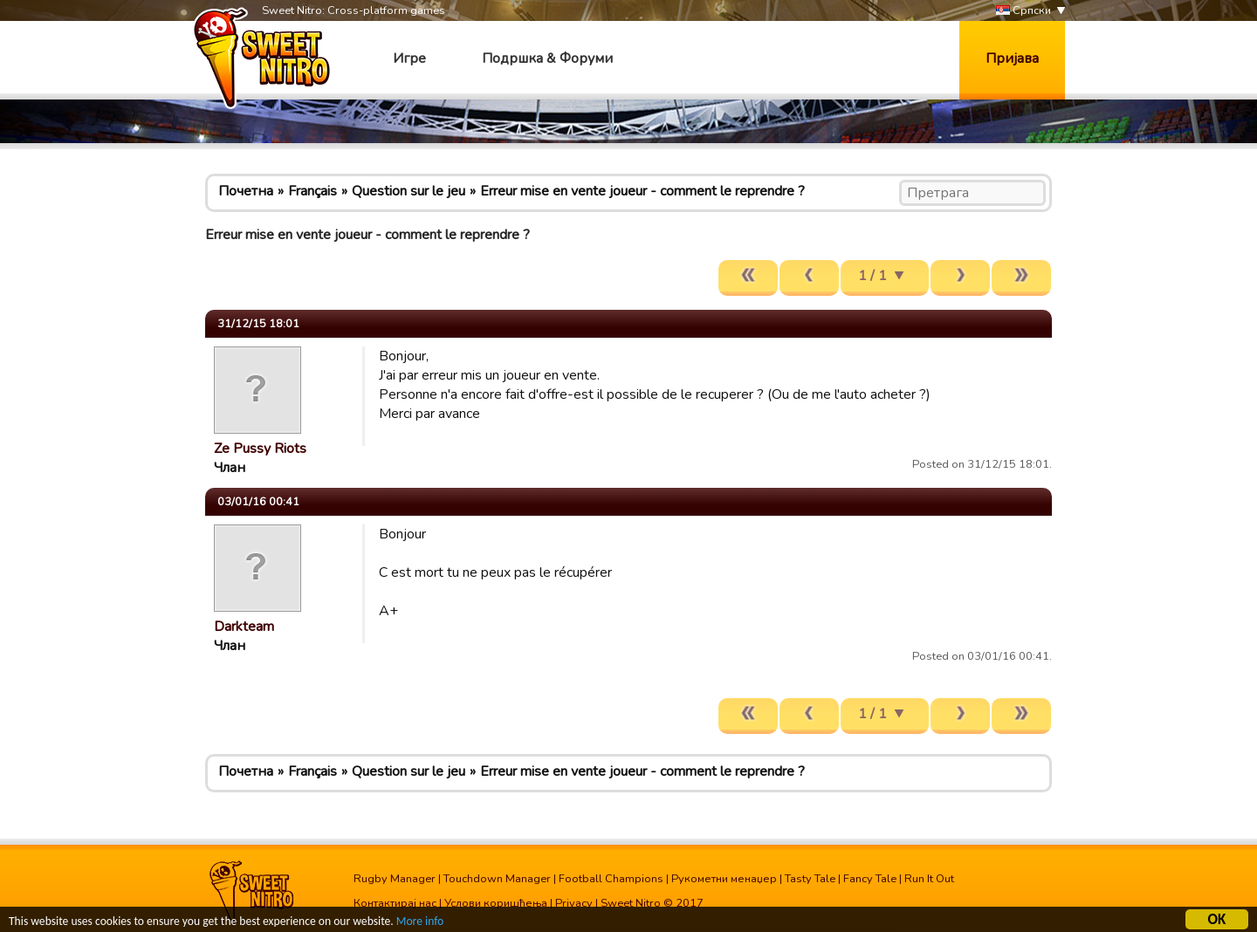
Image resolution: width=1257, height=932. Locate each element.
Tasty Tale (810, 879)
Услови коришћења (495, 903)
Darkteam (244, 626)
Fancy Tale (869, 879)
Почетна (245, 191)
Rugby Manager (395, 879)
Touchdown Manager (497, 879)
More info (419, 922)
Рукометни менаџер (724, 879)
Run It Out (929, 879)
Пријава (1012, 58)
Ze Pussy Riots (260, 448)
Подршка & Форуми (547, 58)
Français (312, 191)
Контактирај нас (395, 903)
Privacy (574, 903)
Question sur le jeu (408, 191)
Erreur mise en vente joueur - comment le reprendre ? (642, 191)
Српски (1023, 11)
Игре (409, 58)
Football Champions (611, 879)
